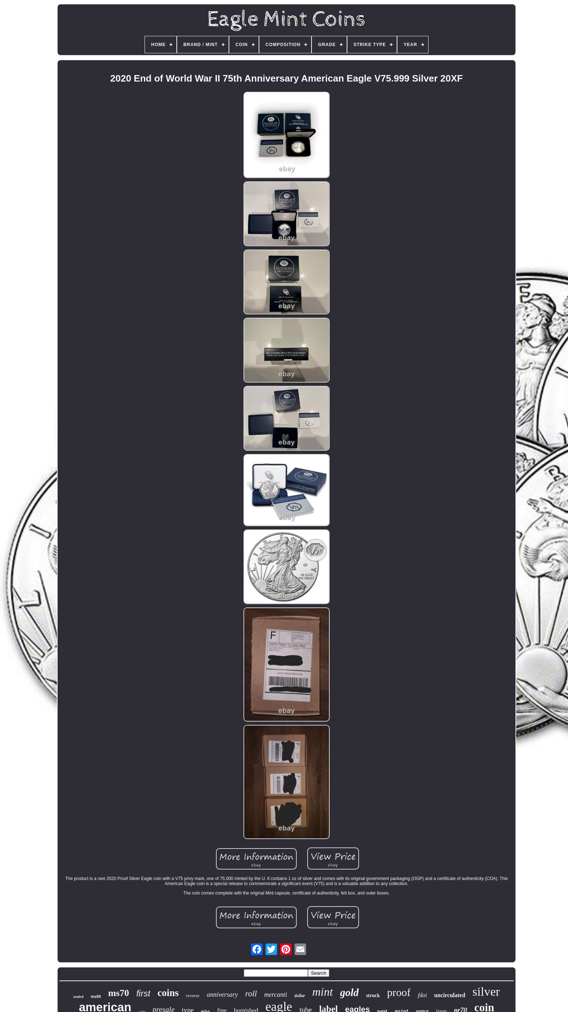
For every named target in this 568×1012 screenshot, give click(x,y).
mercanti (275, 994)
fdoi (422, 995)
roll (251, 993)
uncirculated (449, 995)
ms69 (96, 996)
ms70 (118, 993)
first (143, 993)
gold (349, 992)
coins (168, 992)
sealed (78, 996)
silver (486, 991)
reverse (193, 995)
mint (322, 991)
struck (373, 995)
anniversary (222, 994)
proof (399, 992)
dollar (300, 995)
